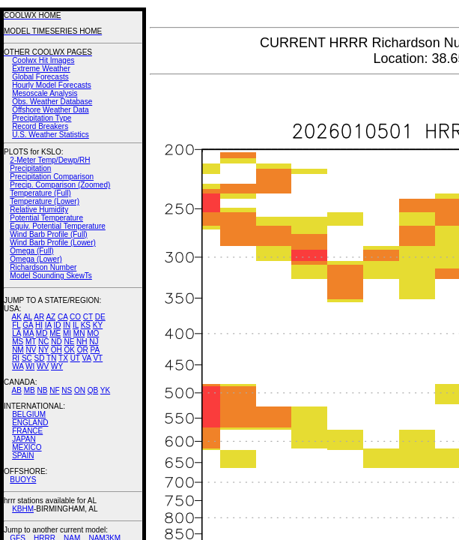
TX (63, 358)
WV (43, 366)
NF (54, 390)
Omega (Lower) (35, 259)
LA (16, 333)
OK (69, 350)
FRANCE (27, 431)
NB (42, 390)
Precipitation (30, 168)
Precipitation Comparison (52, 176)
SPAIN (23, 456)
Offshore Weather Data (50, 110)
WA (17, 366)
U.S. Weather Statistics (50, 134)
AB (17, 390)
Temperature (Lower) (44, 201)
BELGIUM (29, 414)
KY (98, 325)
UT (75, 358)
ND (56, 342)
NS (66, 390)
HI (39, 325)
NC (43, 342)
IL (76, 325)
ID (57, 325)
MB (29, 390)
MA (28, 333)
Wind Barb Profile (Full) (48, 234)
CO (75, 317)
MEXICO (26, 447)
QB (93, 390)
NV (30, 350)
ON (79, 390)
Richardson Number (43, 267)
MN (79, 333)
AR (39, 317)
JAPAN (24, 439)
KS (86, 325)
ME (55, 333)
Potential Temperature (46, 218)
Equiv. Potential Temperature (57, 226)
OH (56, 350)
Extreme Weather (41, 68)
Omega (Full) (31, 251)
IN (66, 325)
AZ (50, 317)
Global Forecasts (40, 77)
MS (17, 342)
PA (95, 350)
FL (16, 325)
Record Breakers (40, 126)
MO (93, 333)
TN (51, 358)
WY (57, 366)
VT (98, 358)
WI (29, 366)
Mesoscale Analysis (44, 93)
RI (15, 358)
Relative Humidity (39, 210)
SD (39, 358)
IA (48, 325)
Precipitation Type (41, 118)
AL (27, 317)
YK (105, 390)
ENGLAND (30, 422)
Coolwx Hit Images (43, 60)
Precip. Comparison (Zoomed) (60, 185)
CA (62, 317)
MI (67, 333)
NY (43, 350)
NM (18, 350)
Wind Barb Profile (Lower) (52, 242)
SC (27, 358)
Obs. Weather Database (52, 102)
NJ (93, 342)
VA (86, 358)
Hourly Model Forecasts (51, 85)
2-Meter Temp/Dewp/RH (50, 160)
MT (30, 342)
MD (42, 333)
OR (82, 350)
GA (27, 325)
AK (17, 317)
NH (81, 342)
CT (88, 317)
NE (69, 342)
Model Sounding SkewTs (51, 276)
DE (100, 317)
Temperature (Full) (40, 193)
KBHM (23, 509)
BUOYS (23, 480)
